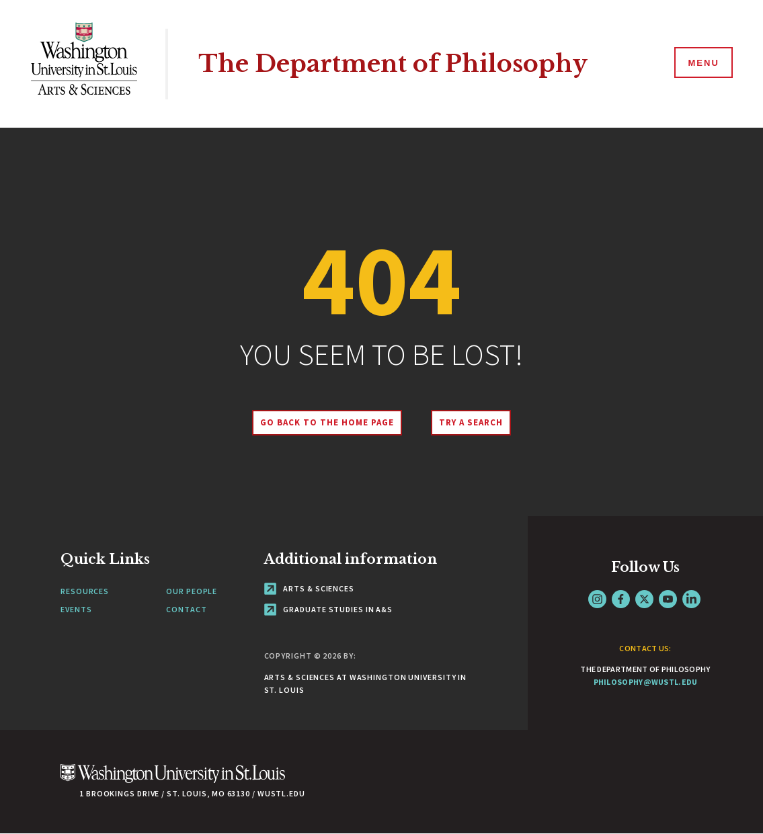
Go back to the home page (326, 422)
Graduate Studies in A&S (328, 609)
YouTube (668, 599)
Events (76, 609)
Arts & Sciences (309, 588)
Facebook (621, 599)
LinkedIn (691, 599)
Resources (85, 591)
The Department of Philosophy (393, 63)
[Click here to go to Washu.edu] (173, 781)
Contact (186, 609)
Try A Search (471, 422)
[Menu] (702, 63)
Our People (191, 591)
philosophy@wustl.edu (646, 682)
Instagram (597, 599)
